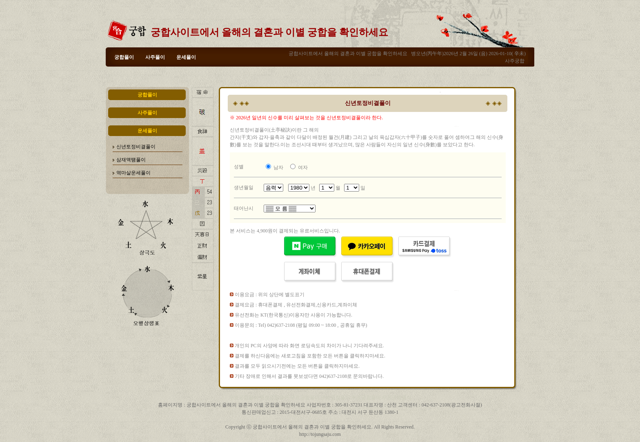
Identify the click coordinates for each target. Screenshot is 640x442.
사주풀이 (155, 57)
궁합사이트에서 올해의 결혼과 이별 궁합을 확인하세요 (269, 32)
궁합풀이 (124, 57)
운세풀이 (186, 57)
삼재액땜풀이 (131, 160)
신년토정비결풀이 (136, 147)
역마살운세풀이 (133, 173)
